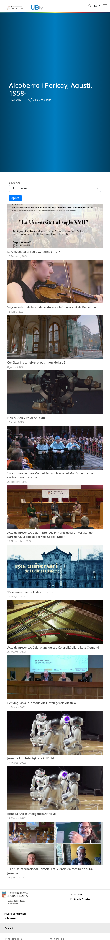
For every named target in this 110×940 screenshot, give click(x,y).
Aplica (15, 198)
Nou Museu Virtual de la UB (26, 440)
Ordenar (14, 183)
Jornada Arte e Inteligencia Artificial (31, 875)
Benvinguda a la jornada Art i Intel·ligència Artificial (41, 753)
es (96, 6)
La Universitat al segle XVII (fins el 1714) (34, 257)
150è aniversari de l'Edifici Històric (30, 631)
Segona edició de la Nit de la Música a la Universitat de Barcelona (51, 318)
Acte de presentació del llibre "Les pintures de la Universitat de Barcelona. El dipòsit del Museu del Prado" (50, 568)
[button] (39, 100)
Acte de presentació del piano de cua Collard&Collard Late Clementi (53, 692)
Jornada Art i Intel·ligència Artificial (30, 814)
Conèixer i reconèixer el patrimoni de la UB (36, 379)
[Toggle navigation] (105, 6)
